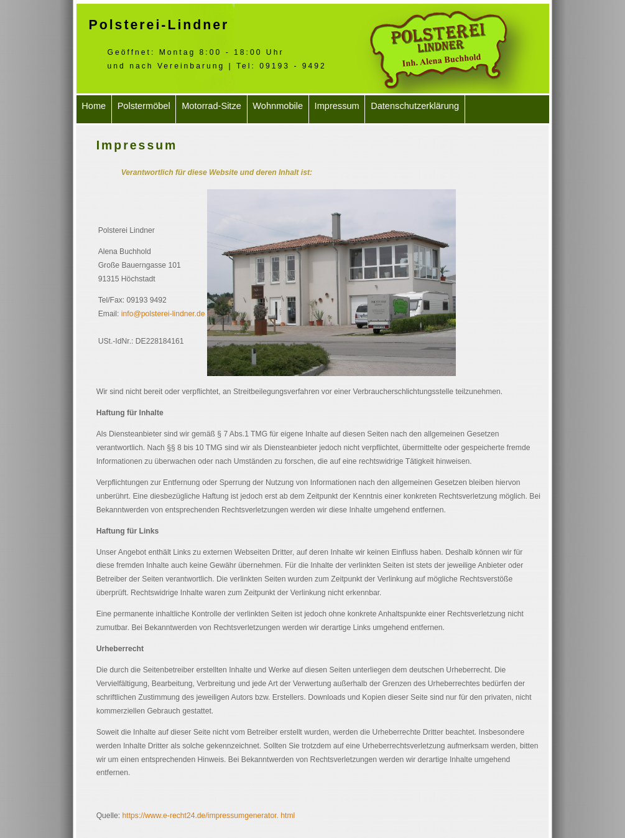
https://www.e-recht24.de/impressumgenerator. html (209, 815)
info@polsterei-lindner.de (163, 313)
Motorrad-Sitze (211, 106)
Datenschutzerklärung (415, 106)
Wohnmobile (277, 106)
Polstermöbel (144, 106)
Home (93, 106)
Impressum (337, 106)
